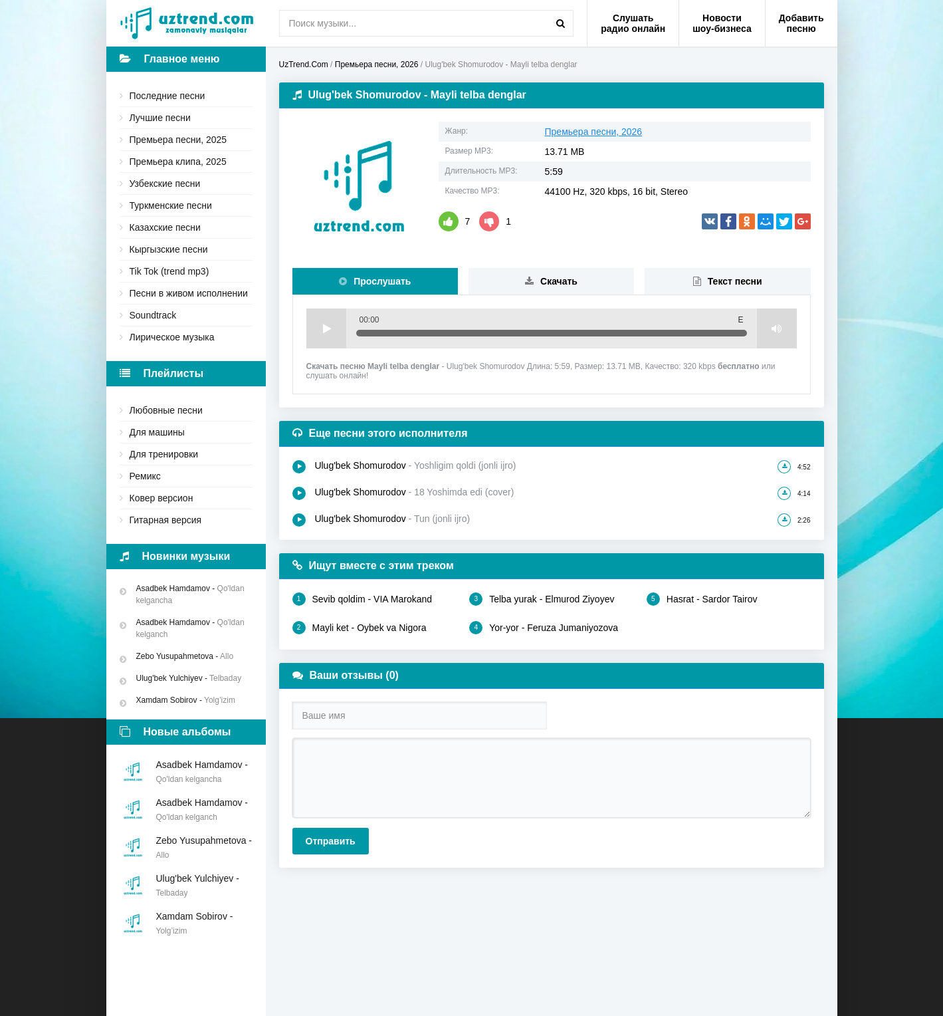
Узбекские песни (165, 183)
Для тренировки (164, 454)
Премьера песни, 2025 (178, 139)
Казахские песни (165, 227)
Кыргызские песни (169, 249)
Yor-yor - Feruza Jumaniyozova (543, 627)
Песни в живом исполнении (189, 293)
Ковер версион (161, 498)
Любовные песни (166, 410)
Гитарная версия (166, 520)
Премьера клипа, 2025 (178, 161)
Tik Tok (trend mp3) (169, 271)
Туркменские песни (171, 205)
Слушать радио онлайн (633, 23)
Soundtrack (153, 315)
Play (326, 328)
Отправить (331, 841)
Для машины (157, 432)
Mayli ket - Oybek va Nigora (359, 627)
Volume (777, 328)
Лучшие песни (160, 117)
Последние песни (167, 95)
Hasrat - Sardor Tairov (702, 599)
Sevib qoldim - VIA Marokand (362, 599)
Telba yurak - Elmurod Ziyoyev (541, 599)
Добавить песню (801, 23)
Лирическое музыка (172, 337)
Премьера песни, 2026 (594, 131)
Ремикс (145, 476)
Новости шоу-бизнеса (722, 23)
